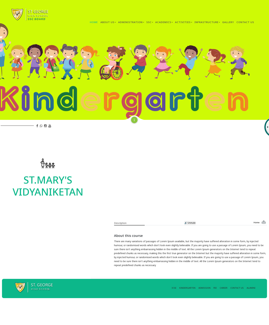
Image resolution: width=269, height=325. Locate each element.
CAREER (223, 287)
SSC (148, 22)
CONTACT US (237, 287)
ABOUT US (107, 22)
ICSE (174, 287)
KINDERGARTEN (187, 287)
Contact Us (245, 22)
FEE (215, 287)
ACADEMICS (163, 22)
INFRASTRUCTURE (206, 22)
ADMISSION (204, 287)
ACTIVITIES (183, 22)
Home (94, 22)
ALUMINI (251, 287)
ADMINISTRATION (130, 22)
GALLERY (228, 22)
